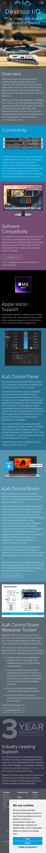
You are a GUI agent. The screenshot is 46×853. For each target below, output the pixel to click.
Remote (6, 795)
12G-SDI (6, 800)
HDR (5, 802)
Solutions (6, 792)
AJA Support (35, 768)
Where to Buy (23, 792)
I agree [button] (27, 839)
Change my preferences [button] (27, 847)
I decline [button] (27, 843)
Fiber (5, 804)
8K (4, 809)
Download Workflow (12, 710)
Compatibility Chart (12, 257)
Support (35, 792)
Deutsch (8, 831)
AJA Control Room (12, 575)
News (20, 797)
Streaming (7, 797)
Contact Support (35, 796)
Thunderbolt (7, 807)
